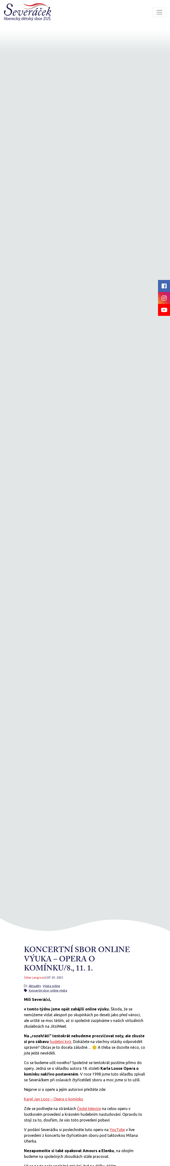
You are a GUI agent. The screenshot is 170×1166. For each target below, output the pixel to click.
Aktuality (35, 985)
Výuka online (51, 985)
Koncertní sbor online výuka (48, 990)
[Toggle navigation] (159, 12)
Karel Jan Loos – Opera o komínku (53, 1099)
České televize (89, 1108)
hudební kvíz (60, 1041)
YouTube (117, 1129)
